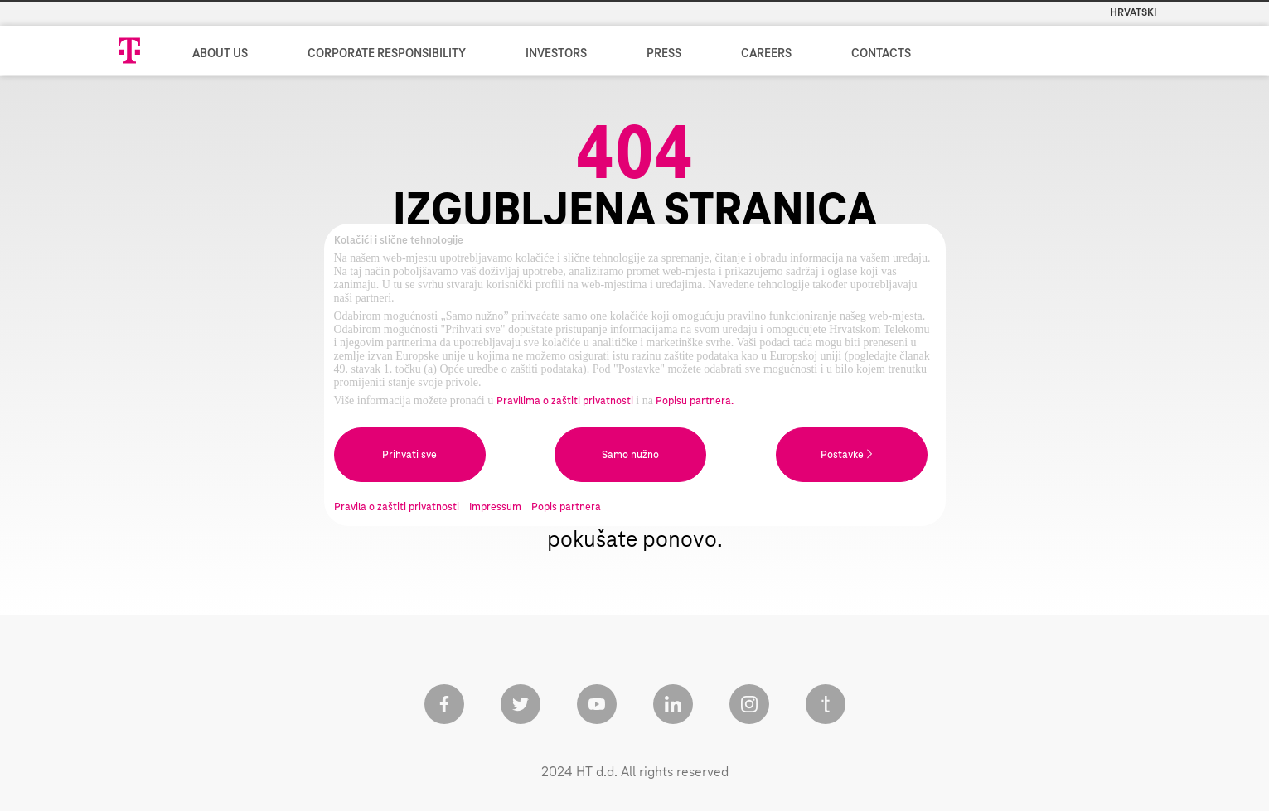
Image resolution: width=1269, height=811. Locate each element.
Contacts (881, 53)
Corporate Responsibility (387, 53)
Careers (766, 53)
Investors (556, 53)
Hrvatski (1133, 12)
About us (220, 53)
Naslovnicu (867, 510)
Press (664, 53)
